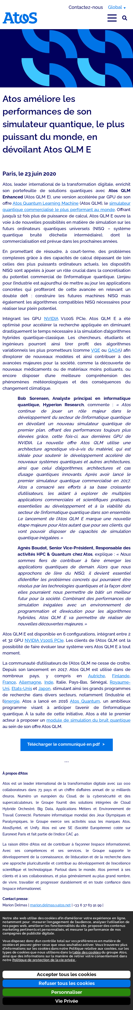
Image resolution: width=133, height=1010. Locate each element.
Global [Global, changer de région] (115, 7)
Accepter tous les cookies (66, 974)
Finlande (120, 675)
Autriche (96, 675)
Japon (44, 688)
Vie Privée (66, 1001)
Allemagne (30, 682)
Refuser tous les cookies (67, 983)
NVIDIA (51, 318)
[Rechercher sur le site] (124, 18)
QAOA (114, 350)
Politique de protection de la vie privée (44, 960)
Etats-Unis (22, 688)
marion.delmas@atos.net (50, 905)
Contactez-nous (86, 7)
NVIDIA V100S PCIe (44, 640)
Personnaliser (66, 992)
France (9, 682)
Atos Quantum (85, 701)
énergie (11, 701)
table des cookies (86, 952)
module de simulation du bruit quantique (88, 720)
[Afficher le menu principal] (112, 18)
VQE (95, 350)
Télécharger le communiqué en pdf (63, 744)
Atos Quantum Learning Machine (45, 203)
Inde (48, 682)
